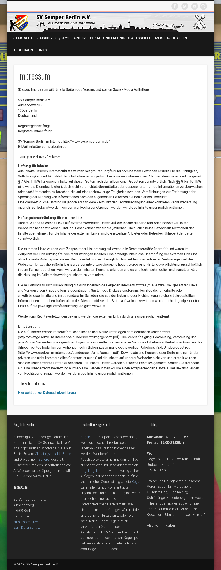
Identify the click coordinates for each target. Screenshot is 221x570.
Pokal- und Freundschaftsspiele (120, 38)
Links (42, 50)
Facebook (174, 6)
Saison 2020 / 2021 (53, 38)
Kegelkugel (88, 471)
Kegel (136, 482)
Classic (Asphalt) (47, 454)
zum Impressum (25, 522)
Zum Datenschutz (26, 527)
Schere (43, 459)
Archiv (79, 38)
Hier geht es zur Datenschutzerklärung (47, 393)
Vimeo (194, 6)
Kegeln (85, 437)
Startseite (23, 38)
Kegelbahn (23, 50)
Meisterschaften (171, 38)
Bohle (66, 454)
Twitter (184, 6)
